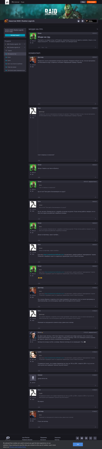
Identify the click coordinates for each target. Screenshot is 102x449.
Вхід (83, 2)
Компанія (57, 437)
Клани (9, 57)
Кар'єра (57, 440)
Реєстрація (91, 2)
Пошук (22, 2)
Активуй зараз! (15, 35)
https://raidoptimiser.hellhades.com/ (54, 254)
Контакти (43, 440)
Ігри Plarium (25, 437)
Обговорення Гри (11, 54)
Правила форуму (27, 440)
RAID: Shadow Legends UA (13, 47)
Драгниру (40, 57)
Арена (9, 60)
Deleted (40, 375)
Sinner (40, 33)
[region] (51, 444)
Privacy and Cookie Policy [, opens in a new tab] (18, 447)
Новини (10, 50)
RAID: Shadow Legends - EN (13, 44)
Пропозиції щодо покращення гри (16, 70)
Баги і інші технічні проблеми (14, 63)
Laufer (39, 352)
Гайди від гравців (11, 67)
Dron (39, 108)
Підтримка (43, 437)
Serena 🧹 (41, 332)
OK (78, 444)
